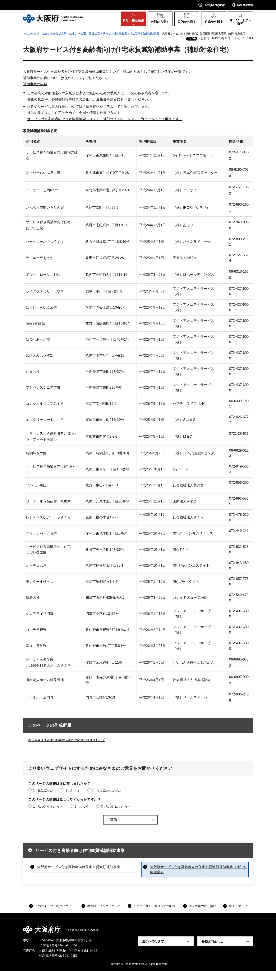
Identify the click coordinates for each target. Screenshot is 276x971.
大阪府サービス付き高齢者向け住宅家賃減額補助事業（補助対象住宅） (198, 869)
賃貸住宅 (94, 33)
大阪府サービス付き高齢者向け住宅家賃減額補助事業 (78, 867)
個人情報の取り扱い (202, 906)
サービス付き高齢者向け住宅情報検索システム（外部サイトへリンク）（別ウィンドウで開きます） (104, 119)
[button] (212, 5)
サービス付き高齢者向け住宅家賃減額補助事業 (131, 33)
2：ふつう (73, 790)
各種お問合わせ (212, 941)
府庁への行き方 (153, 941)
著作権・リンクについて (104, 906)
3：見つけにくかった (115, 806)
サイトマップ (238, 906)
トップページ (31, 33)
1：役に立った (43, 790)
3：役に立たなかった (106, 790)
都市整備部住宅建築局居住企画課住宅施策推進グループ (66, 740)
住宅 (83, 33)
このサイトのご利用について (55, 906)
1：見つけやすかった (47, 806)
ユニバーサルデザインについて (154, 906)
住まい (73, 33)
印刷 (193, 38)
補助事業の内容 (35, 84)
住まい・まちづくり (54, 33)
